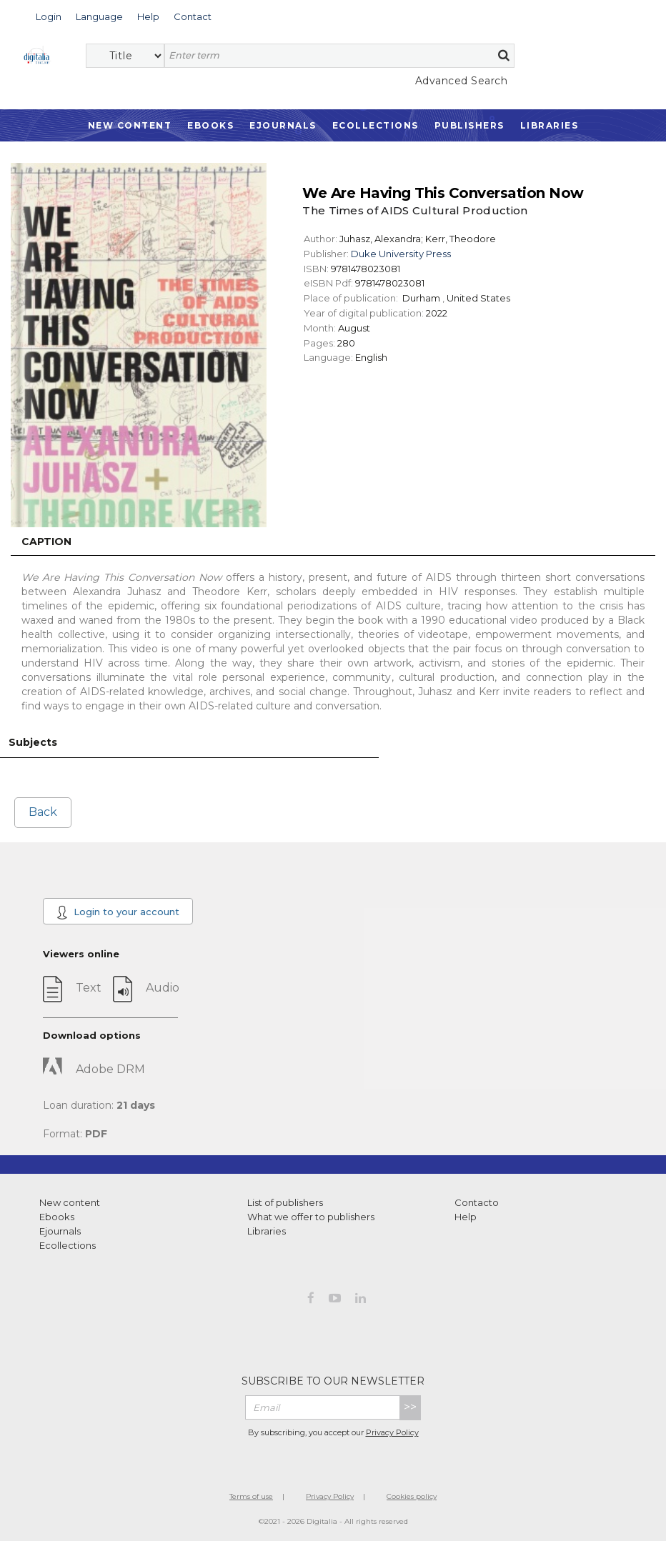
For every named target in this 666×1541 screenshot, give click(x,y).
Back (43, 812)
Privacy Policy (392, 1432)
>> (410, 1407)
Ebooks (210, 125)
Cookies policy (412, 1496)
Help (465, 1216)
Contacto (476, 1202)
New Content (130, 125)
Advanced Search (461, 80)
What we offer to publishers (310, 1216)
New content (69, 1202)
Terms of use (251, 1496)
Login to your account (117, 912)
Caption (46, 541)
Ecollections (375, 125)
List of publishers (285, 1202)
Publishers (469, 125)
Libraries (549, 125)
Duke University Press (401, 253)
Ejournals (283, 125)
